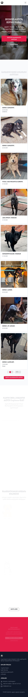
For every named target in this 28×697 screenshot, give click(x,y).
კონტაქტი (3, 674)
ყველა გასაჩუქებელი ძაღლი (14, 377)
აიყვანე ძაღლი (5, 668)
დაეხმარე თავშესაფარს (7, 672)
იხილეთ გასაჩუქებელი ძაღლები (14, 38)
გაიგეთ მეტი (14, 44)
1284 (17, 372)
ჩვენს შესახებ (4, 670)
